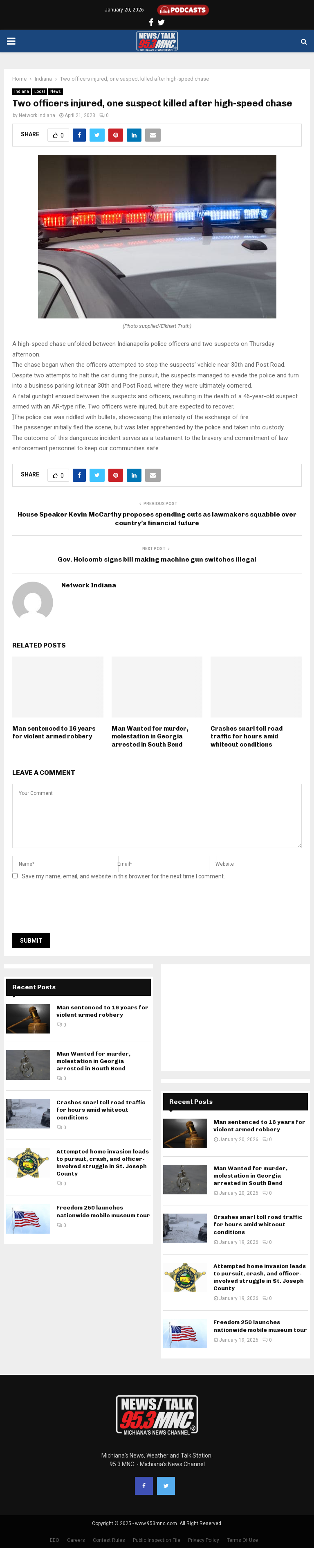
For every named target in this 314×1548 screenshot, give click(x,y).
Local (39, 91)
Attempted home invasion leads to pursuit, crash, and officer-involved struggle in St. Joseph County (102, 1163)
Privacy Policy (203, 1540)
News (55, 91)
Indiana (21, 91)
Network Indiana (37, 115)
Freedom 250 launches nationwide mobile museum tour (103, 1211)
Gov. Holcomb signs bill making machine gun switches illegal (157, 559)
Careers (76, 1540)
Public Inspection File (156, 1540)
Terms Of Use (242, 1540)
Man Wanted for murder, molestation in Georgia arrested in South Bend (150, 736)
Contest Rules (109, 1540)
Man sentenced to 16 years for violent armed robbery (54, 732)
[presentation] (74, 909)
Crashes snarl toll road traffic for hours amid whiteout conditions (247, 736)
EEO (54, 1540)
